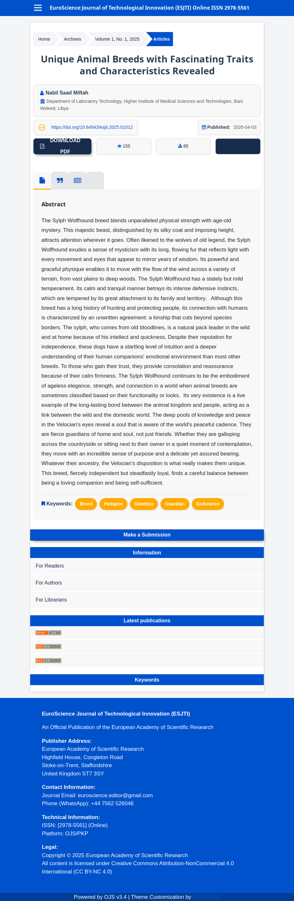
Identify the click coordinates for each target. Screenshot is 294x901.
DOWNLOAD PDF (65, 146)
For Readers (50, 566)
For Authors (49, 583)
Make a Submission (147, 534)
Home (44, 39)
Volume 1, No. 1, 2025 (117, 39)
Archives (72, 39)
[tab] (42, 181)
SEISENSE (206, 897)
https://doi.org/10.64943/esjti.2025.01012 (92, 127)
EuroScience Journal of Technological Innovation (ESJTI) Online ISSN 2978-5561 (149, 7)
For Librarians (51, 599)
